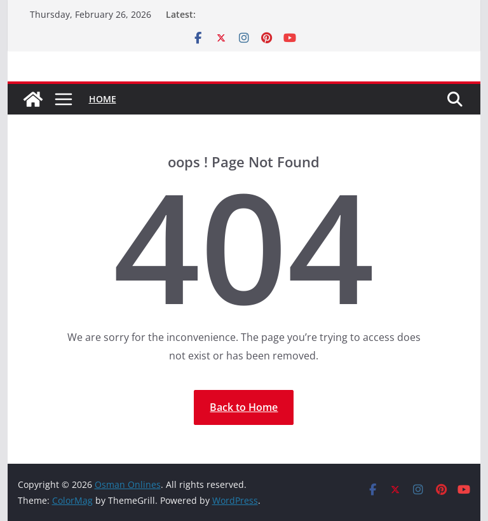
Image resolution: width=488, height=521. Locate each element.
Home (102, 99)
